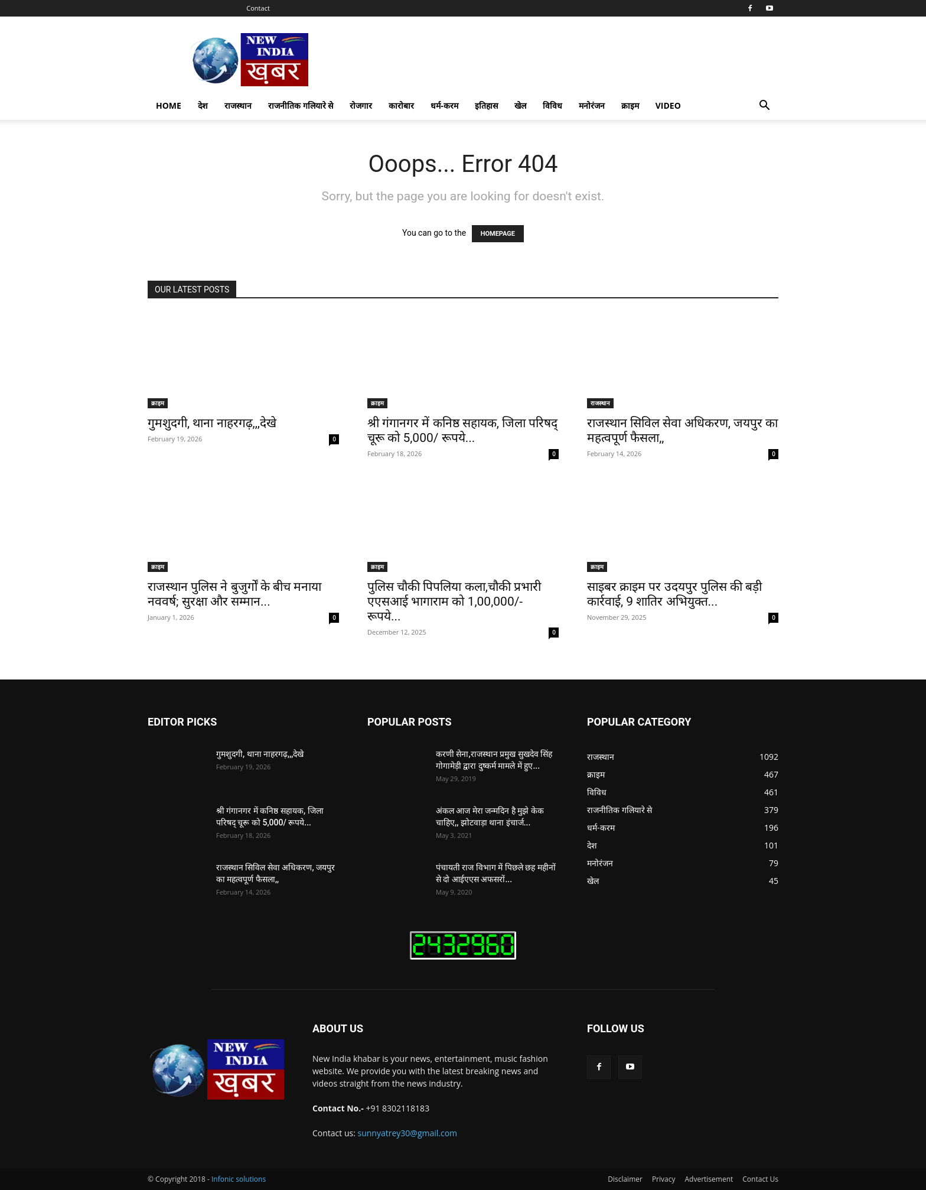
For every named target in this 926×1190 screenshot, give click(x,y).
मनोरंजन (592, 105)
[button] (764, 106)
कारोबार (401, 105)
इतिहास (486, 105)
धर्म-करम (444, 105)
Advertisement (708, 1179)
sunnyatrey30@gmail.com (408, 1133)
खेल (520, 105)
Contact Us (760, 1179)
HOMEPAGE (498, 234)
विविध (552, 105)
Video (668, 105)
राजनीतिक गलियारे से (300, 105)
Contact (258, 8)
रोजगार (361, 105)
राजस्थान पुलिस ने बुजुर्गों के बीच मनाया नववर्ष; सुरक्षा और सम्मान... (234, 594)
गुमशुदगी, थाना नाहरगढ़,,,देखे (212, 423)
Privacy (664, 1179)
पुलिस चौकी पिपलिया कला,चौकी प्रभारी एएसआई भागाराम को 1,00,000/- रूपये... (454, 601)
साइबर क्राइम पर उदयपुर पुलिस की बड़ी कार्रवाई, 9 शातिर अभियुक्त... (674, 594)
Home (168, 105)
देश (203, 105)
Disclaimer (625, 1179)
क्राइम (630, 105)
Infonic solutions (238, 1179)
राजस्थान (238, 105)
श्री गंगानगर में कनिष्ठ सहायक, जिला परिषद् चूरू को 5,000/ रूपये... (462, 430)
